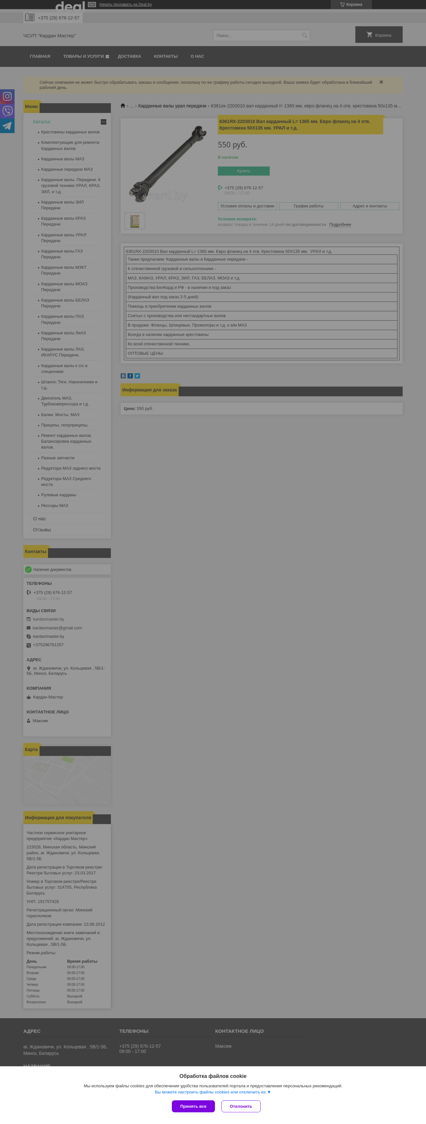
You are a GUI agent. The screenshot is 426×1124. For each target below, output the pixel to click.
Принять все (193, 1106)
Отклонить (241, 1106)
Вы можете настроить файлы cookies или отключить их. (211, 1092)
